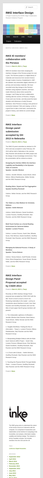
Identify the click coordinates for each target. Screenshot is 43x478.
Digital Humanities (21, 448)
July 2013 (12, 471)
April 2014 (12, 459)
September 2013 (14, 468)
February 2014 (14, 464)
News (13, 115)
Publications (18, 41)
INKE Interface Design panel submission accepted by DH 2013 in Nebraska (15, 131)
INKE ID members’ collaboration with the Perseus (16, 59)
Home (8, 37)
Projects (8, 41)
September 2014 (14, 457)
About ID (15, 37)
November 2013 (14, 466)
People (30, 37)
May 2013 (12, 475)
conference (12, 448)
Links (22, 37)
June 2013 (12, 473)
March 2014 (13, 461)
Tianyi (25, 66)
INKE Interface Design (20, 12)
